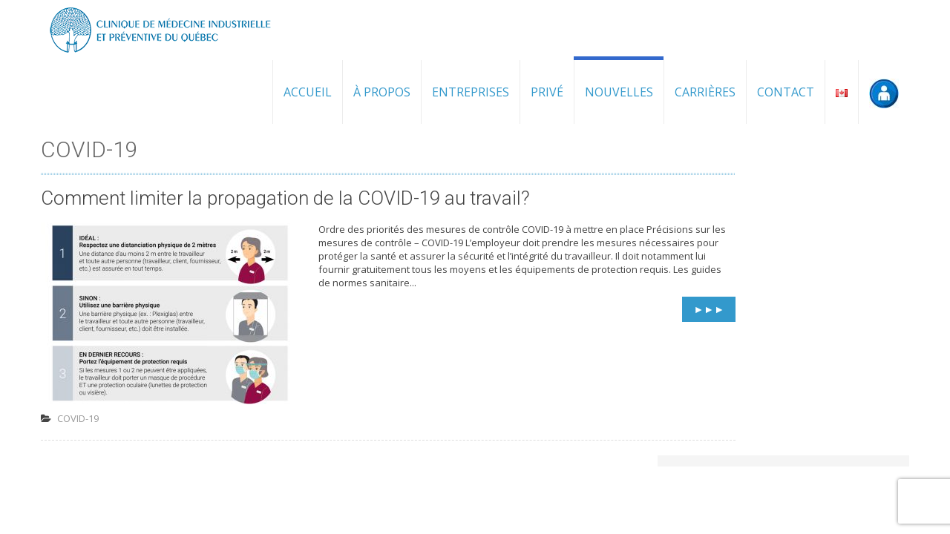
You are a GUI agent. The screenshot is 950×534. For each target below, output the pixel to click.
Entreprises (470, 92)
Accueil (308, 92)
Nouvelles (619, 92)
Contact (785, 92)
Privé (547, 92)
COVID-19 (78, 418)
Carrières (705, 92)
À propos (381, 92)
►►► (708, 309)
